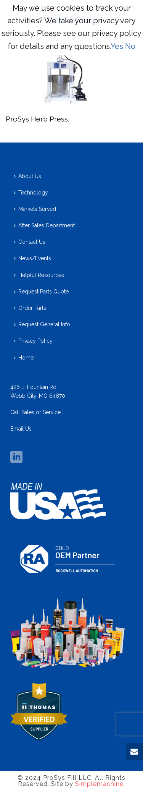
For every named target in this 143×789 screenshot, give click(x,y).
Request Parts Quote (41, 291)
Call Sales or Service (35, 412)
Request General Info (42, 324)
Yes (117, 46)
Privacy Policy (33, 341)
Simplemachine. (100, 783)
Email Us (21, 429)
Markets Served (35, 209)
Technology (31, 193)
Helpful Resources (39, 275)
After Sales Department (44, 225)
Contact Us (29, 242)
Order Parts (30, 308)
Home (24, 358)
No (130, 46)
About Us (27, 176)
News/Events (32, 258)
